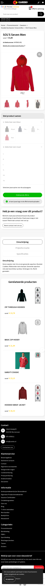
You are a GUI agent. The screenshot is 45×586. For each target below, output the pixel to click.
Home (3, 25)
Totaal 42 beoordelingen (10, 9)
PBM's (3, 534)
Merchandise (5, 512)
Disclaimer (4, 482)
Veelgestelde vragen (8, 469)
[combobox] (19, 14)
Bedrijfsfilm (5, 515)
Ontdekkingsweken (7, 500)
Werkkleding (5, 531)
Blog (2, 506)
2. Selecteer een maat (12, 147)
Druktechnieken (6, 479)
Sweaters (23, 25)
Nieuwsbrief (5, 518)
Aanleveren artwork (7, 461)
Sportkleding (5, 537)
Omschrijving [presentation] (22, 242)
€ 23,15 (10, 378)
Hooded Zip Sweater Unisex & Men (12, 28)
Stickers (3, 546)
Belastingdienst (6, 458)
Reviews (10, 7)
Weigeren (18, 578)
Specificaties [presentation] (22, 253)
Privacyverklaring (7, 476)
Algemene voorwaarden (9, 467)
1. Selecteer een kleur (12, 122)
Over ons (4, 503)
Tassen (3, 543)
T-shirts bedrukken (7, 509)
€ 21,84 (10, 345)
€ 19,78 (10, 313)
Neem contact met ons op (13, 225)
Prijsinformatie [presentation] (22, 248)
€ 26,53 (10, 411)
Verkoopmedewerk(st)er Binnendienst (14, 491)
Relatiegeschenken (7, 540)
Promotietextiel (12, 25)
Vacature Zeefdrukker (8, 497)
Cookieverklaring (6, 473)
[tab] (22, 241)
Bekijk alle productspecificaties (14, 46)
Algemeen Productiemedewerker (12, 494)
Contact (3, 464)
